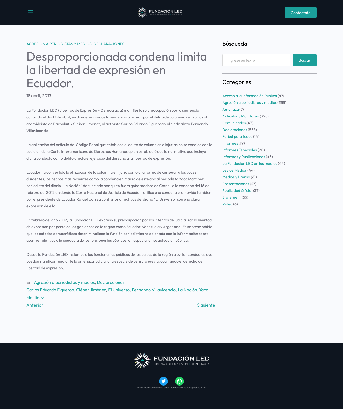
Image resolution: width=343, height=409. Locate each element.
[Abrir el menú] (30, 13)
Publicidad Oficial (237, 190)
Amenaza (230, 109)
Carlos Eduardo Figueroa (50, 289)
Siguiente (206, 305)
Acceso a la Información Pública (249, 95)
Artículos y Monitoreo (240, 116)
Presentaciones (235, 183)
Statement (231, 197)
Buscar (305, 60)
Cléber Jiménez (91, 289)
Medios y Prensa (236, 177)
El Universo (119, 289)
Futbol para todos (237, 136)
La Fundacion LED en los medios (249, 163)
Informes (230, 143)
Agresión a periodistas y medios (59, 43)
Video (227, 204)
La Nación (187, 289)
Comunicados (234, 122)
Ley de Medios (234, 170)
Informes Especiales (239, 149)
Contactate (301, 12)
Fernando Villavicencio (154, 289)
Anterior (34, 305)
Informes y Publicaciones (243, 156)
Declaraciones (108, 43)
